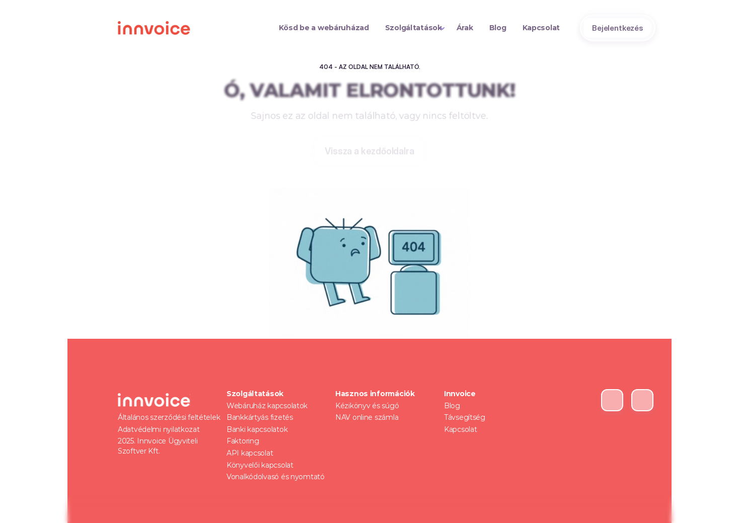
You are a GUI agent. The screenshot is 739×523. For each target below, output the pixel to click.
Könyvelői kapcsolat (260, 465)
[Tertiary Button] (369, 152)
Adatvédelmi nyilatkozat (159, 429)
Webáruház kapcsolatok (267, 405)
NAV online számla (366, 417)
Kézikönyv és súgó (367, 405)
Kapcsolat (460, 429)
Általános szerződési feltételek (169, 417)
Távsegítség (464, 417)
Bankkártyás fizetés (260, 417)
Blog (452, 405)
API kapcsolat (250, 453)
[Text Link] (324, 28)
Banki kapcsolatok (257, 429)
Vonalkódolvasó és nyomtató (276, 476)
